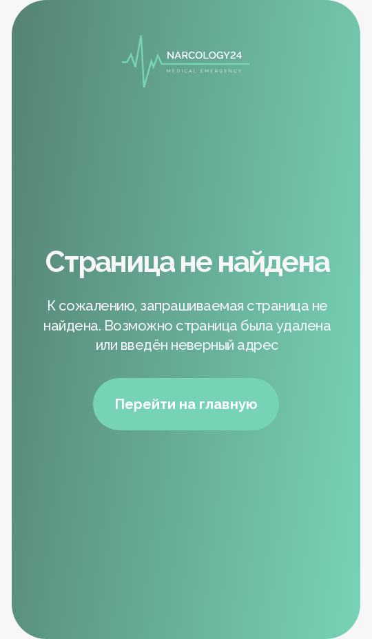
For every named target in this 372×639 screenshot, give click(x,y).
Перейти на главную (186, 404)
